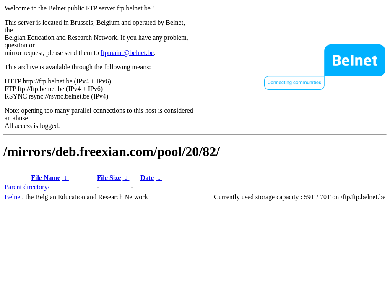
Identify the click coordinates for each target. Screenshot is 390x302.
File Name (45, 177)
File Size (109, 177)
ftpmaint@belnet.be (127, 52)
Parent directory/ (27, 186)
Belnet (13, 196)
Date (147, 177)
